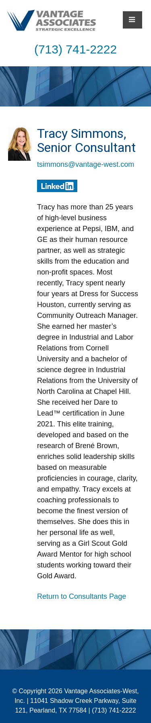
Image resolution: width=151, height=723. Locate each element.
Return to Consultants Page (81, 596)
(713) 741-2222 (75, 49)
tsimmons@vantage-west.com (85, 164)
